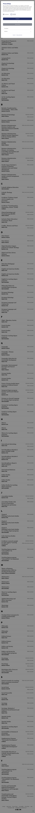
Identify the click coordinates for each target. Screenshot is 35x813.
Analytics (14, 14)
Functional (7, 14)
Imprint (14, 35)
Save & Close (17, 24)
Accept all (17, 18)
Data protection (19, 35)
